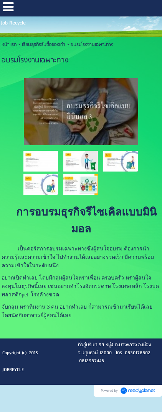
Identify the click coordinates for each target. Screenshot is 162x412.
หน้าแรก (9, 45)
